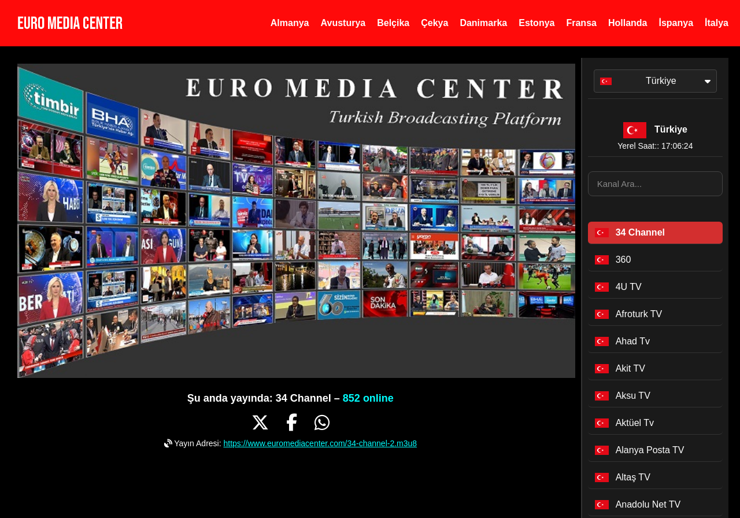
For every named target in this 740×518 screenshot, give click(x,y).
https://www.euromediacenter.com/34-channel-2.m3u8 (320, 443)
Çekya (434, 23)
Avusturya (343, 23)
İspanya (675, 23)
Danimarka (483, 23)
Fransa (581, 23)
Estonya (536, 23)
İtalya (716, 23)
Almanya (290, 23)
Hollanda (628, 23)
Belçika (393, 23)
